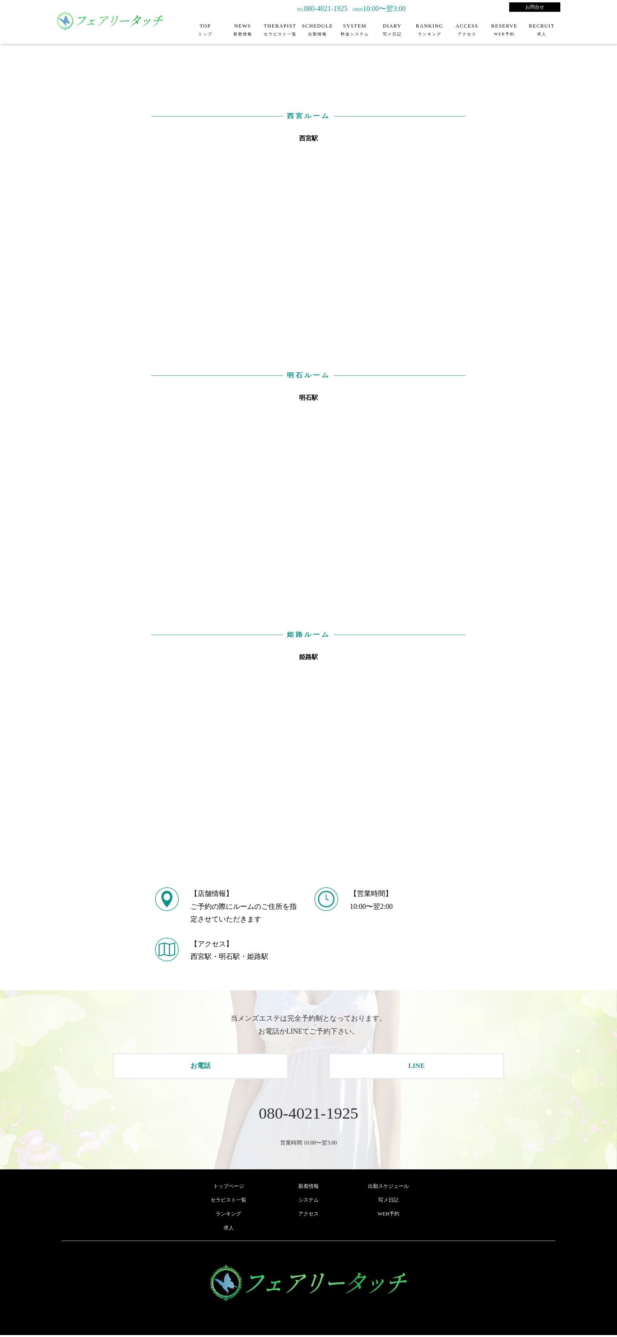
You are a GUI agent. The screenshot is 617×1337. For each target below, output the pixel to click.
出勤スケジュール (388, 1188)
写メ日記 (388, 1202)
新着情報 (308, 1188)
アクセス (308, 1216)
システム (308, 1202)
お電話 (200, 1066)
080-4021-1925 (308, 1114)
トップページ (228, 1188)
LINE (416, 1066)
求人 (228, 1230)
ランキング (228, 1216)
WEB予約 (388, 1216)
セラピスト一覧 (228, 1202)
